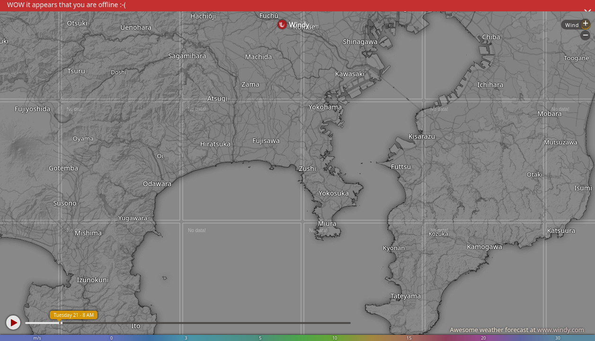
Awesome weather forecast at (517, 329)
